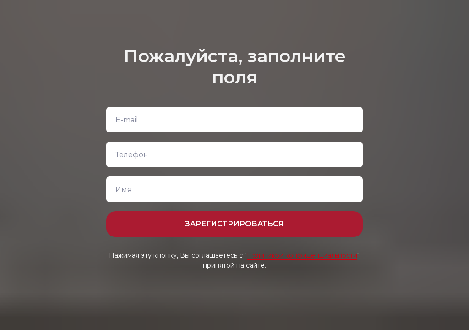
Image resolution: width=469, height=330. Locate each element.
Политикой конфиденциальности (302, 255)
